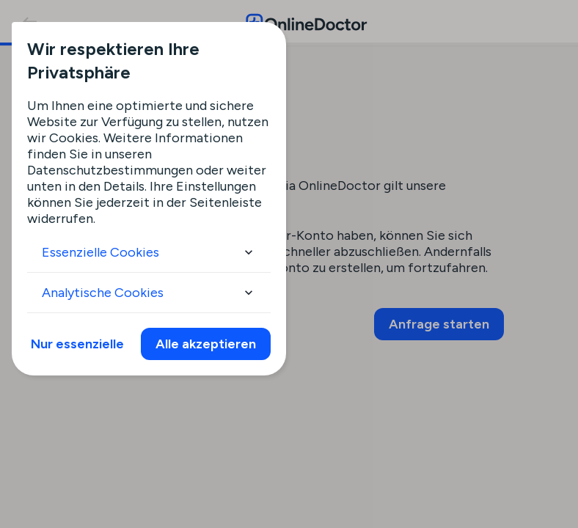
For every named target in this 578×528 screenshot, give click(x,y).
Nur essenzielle (77, 344)
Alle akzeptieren (206, 344)
